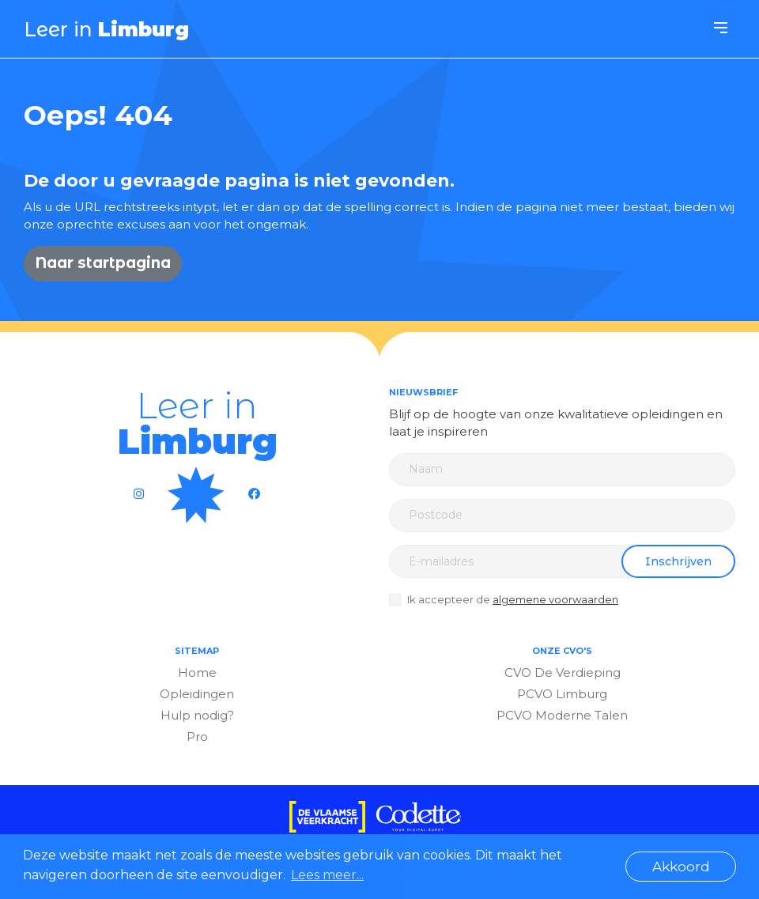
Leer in (106, 29)
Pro (197, 736)
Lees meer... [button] (327, 874)
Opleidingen (197, 693)
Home (197, 672)
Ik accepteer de (512, 599)
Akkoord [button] (681, 866)
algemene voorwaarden (555, 599)
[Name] (562, 469)
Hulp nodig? (197, 715)
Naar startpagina (103, 263)
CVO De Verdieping (562, 672)
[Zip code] (562, 515)
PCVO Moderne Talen (562, 715)
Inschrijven (678, 561)
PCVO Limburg (562, 693)
